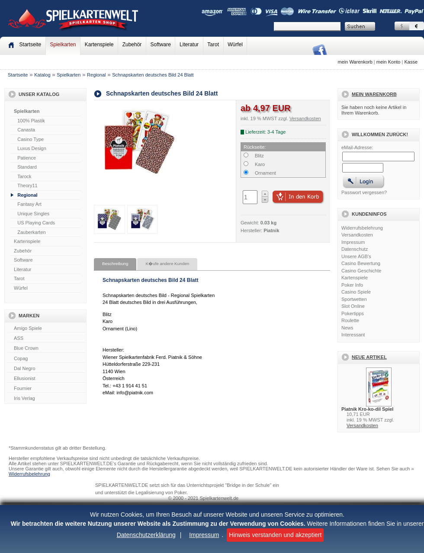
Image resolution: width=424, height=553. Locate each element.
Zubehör (132, 45)
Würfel (235, 45)
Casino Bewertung (360, 263)
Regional (96, 74)
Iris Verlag (46, 399)
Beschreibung (115, 263)
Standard (27, 166)
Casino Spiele (356, 291)
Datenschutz (354, 249)
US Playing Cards (36, 222)
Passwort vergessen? (364, 192)
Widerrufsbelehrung (362, 227)
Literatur (189, 45)
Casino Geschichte (361, 270)
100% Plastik (31, 120)
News (347, 327)
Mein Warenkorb (374, 94)
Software (161, 45)
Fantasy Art (29, 204)
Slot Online (353, 306)
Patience (26, 157)
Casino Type (30, 139)
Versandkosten (357, 234)
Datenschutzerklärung (146, 534)
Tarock (24, 176)
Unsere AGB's (356, 256)
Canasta (26, 129)
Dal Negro (46, 369)
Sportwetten (354, 299)
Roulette (350, 320)
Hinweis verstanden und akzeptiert (275, 534)
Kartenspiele (99, 45)
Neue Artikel (369, 357)
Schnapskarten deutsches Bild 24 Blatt (152, 74)
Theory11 (27, 185)
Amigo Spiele (46, 328)
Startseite (18, 74)
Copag (46, 359)
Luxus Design (31, 148)
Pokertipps (352, 313)
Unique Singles (33, 213)
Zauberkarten (31, 232)
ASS (46, 338)
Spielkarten (63, 45)
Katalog (42, 74)
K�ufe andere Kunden (167, 263)
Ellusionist (46, 379)
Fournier (46, 389)
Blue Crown (46, 348)
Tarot (213, 45)
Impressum (204, 534)
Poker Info (352, 285)
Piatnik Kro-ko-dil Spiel (367, 409)
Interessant (353, 334)
